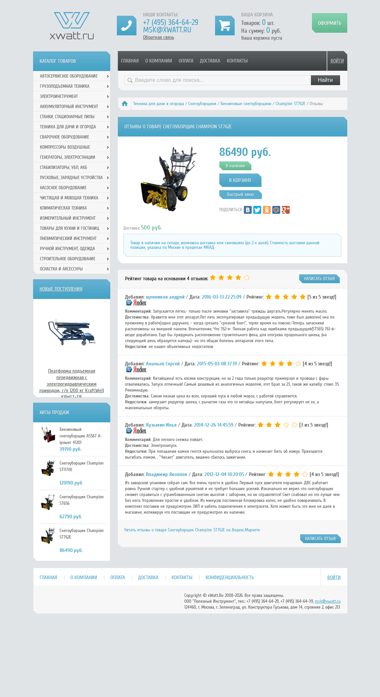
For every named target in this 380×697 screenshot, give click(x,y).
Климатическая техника (63, 208)
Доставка (210, 61)
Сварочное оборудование (64, 137)
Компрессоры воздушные (65, 147)
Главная (130, 61)
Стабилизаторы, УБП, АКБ (63, 167)
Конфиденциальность (230, 577)
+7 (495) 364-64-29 (170, 22)
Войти (337, 61)
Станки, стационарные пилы (67, 116)
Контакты (237, 61)
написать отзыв (319, 279)
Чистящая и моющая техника (69, 198)
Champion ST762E (290, 103)
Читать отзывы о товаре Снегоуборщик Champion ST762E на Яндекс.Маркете (192, 530)
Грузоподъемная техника (64, 86)
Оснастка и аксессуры (61, 269)
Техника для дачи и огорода (158, 103)
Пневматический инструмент (68, 238)
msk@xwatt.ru (167, 30)
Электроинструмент (59, 96)
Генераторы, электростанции (67, 157)
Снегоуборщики (202, 103)
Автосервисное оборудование (69, 76)
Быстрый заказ (240, 194)
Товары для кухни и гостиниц (69, 228)
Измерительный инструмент (68, 218)
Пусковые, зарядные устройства (71, 177)
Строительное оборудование (67, 259)
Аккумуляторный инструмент (69, 106)
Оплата (186, 61)
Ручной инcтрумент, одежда (67, 248)
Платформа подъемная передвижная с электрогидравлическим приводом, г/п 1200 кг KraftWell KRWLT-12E (71, 384)
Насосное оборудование (63, 188)
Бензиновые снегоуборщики (246, 103)
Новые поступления (61, 289)
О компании (158, 61)
